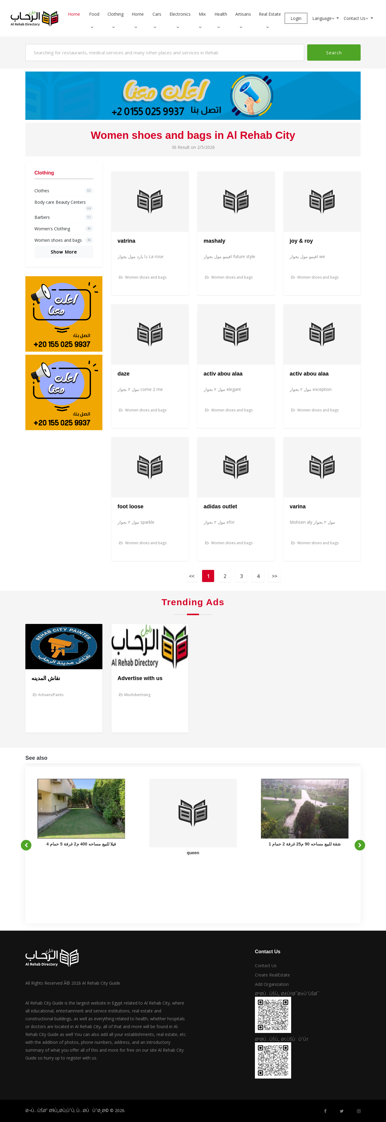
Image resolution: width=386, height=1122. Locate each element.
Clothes (63, 190)
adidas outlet (220, 506)
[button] (94, 27)
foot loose (130, 506)
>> (274, 576)
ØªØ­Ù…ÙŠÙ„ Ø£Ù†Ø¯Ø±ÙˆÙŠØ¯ (287, 993)
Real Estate (270, 14)
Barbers (63, 217)
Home (74, 14)
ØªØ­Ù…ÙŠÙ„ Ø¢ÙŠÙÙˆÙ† (281, 1039)
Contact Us (356, 18)
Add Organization (272, 984)
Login (296, 18)
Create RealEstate (272, 975)
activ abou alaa (223, 374)
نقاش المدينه (45, 678)
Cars (157, 14)
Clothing (116, 14)
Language (324, 18)
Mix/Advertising (134, 694)
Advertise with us (139, 678)
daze (123, 374)
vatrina (126, 241)
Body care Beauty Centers (63, 203)
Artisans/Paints (48, 694)
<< (191, 576)
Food (94, 14)
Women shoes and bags (63, 240)
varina (298, 506)
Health (220, 14)
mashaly (214, 241)
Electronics (180, 14)
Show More (64, 252)
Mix (202, 14)
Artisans (243, 14)
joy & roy (301, 241)
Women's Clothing (63, 228)
